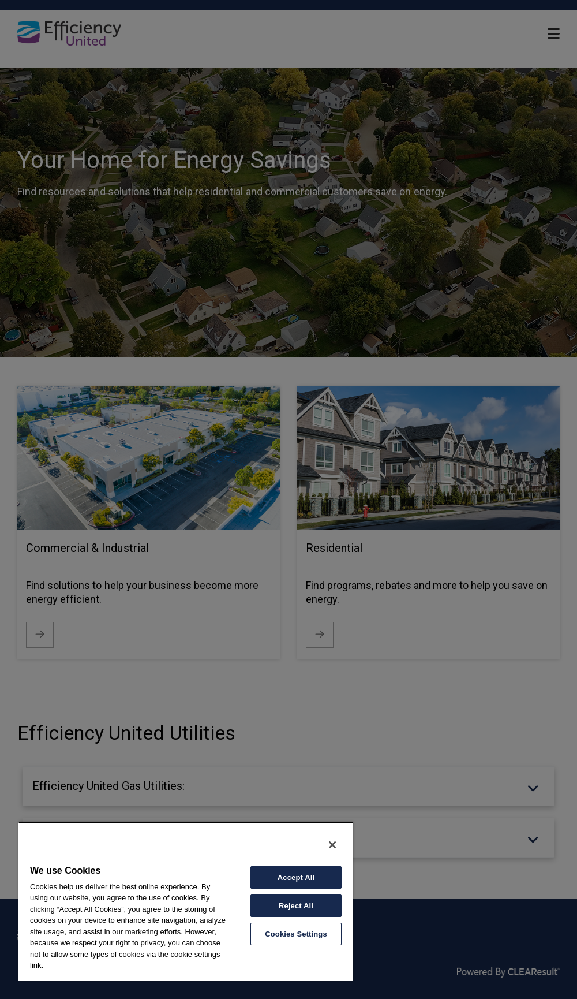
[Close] (332, 845)
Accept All (296, 877)
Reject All (296, 905)
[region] (185, 901)
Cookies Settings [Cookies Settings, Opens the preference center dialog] (296, 934)
